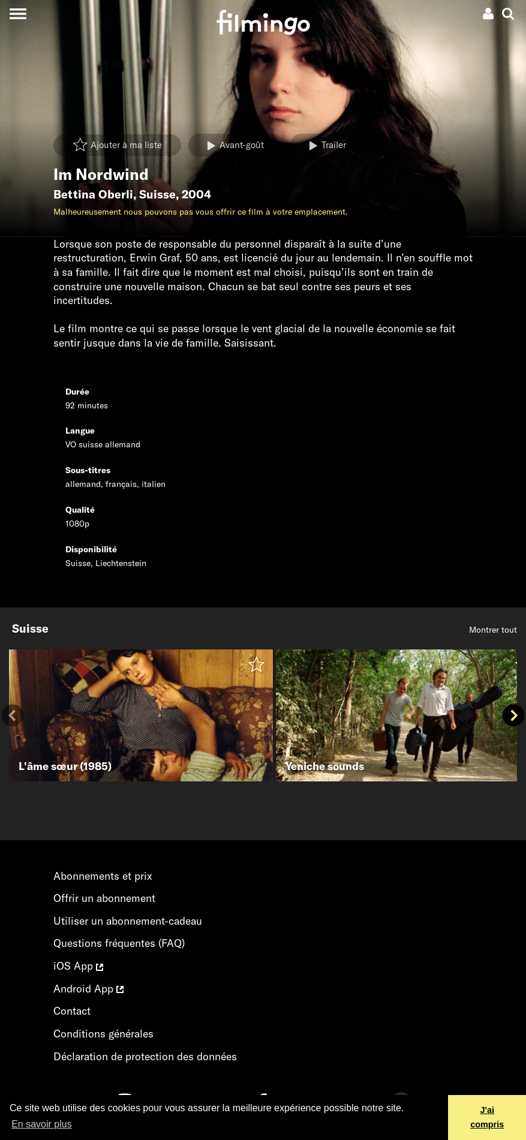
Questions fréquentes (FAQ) (119, 943)
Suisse (157, 194)
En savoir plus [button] (41, 1124)
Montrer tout (493, 629)
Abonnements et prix (102, 876)
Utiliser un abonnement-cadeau (127, 921)
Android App (88, 988)
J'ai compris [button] (487, 1117)
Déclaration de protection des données (145, 1056)
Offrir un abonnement (104, 898)
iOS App (78, 966)
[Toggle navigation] (17, 13)
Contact (72, 1011)
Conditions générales (103, 1033)
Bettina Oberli (93, 194)
